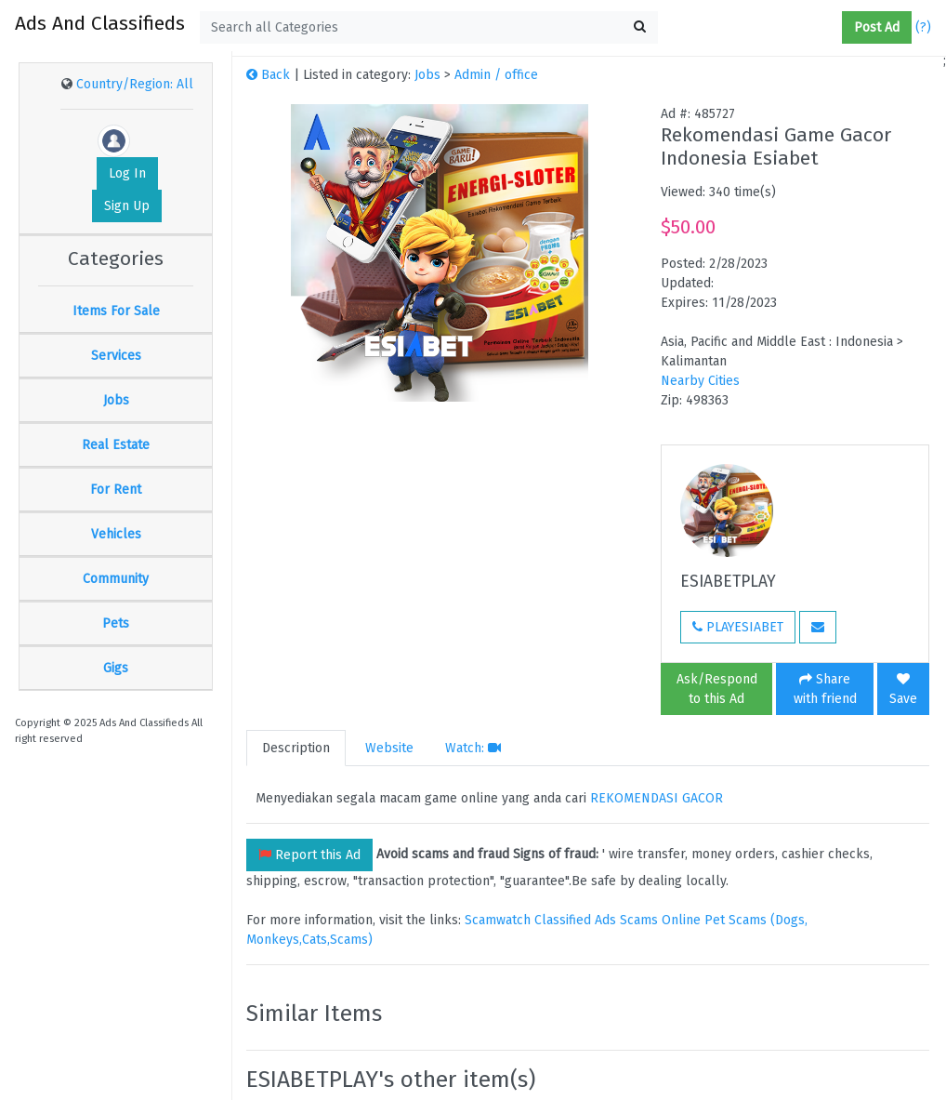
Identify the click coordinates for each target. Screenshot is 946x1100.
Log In (127, 173)
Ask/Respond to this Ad (717, 689)
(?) (923, 27)
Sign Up (127, 206)
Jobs (116, 400)
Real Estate (116, 445)
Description (296, 748)
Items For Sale (116, 311)
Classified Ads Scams (598, 920)
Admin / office (496, 75)
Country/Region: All (134, 84)
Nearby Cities (700, 381)
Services (116, 356)
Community (116, 579)
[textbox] (429, 27)
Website (389, 748)
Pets (115, 623)
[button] (834, 27)
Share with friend (825, 689)
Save (903, 689)
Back (268, 75)
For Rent (115, 489)
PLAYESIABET (737, 627)
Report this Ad (309, 855)
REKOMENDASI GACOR (656, 798)
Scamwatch (498, 920)
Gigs (115, 668)
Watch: (473, 748)
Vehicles (116, 534)
